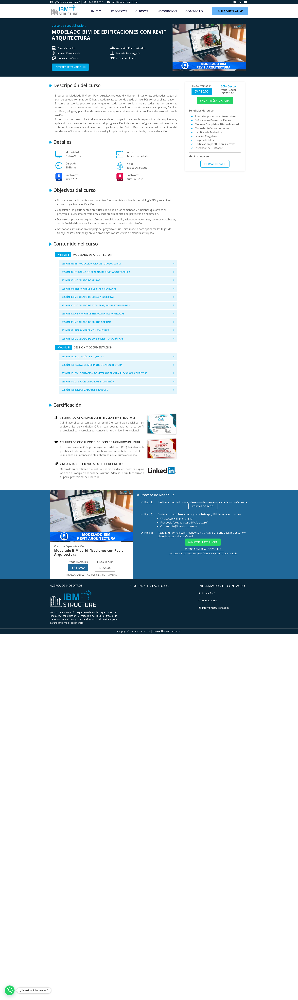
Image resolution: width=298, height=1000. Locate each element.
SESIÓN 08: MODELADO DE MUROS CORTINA (86, 322)
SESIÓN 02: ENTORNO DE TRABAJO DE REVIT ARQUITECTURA (96, 272)
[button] (118, 263)
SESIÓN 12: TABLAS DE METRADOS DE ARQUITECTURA (92, 364)
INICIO (96, 11)
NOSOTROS (118, 11)
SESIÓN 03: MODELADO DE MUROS (81, 280)
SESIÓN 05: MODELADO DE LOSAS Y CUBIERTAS (88, 296)
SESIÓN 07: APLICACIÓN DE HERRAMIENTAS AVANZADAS (93, 313)
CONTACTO (194, 11)
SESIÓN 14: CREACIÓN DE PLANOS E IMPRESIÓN (88, 381)
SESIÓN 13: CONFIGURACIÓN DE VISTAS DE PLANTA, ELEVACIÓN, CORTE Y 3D (104, 373)
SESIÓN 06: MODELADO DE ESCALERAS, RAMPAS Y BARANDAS (96, 305)
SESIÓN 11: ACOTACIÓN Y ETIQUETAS (83, 356)
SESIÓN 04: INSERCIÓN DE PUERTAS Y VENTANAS (89, 288)
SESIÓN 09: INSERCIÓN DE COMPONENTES (85, 330)
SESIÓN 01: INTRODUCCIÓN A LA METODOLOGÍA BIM (91, 263)
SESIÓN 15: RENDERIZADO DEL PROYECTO (85, 389)
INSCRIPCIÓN (166, 11)
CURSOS (141, 11)
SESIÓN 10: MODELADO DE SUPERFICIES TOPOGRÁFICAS (92, 338)
